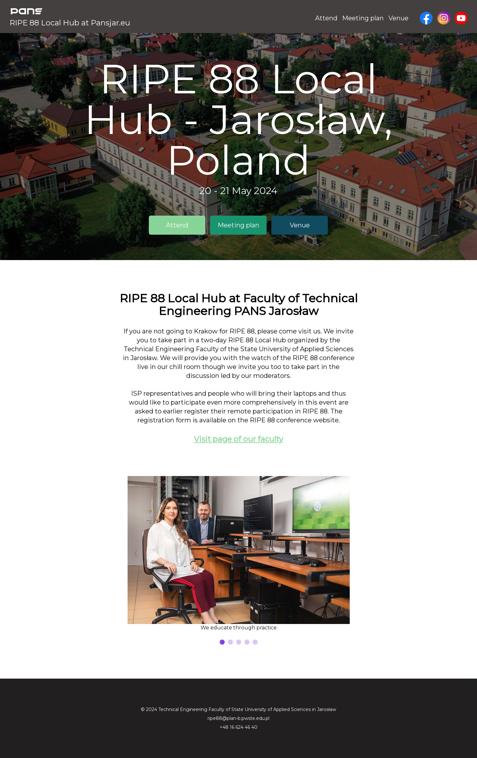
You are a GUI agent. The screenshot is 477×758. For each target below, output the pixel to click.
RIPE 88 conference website (294, 420)
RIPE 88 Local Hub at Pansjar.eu (70, 22)
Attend (326, 18)
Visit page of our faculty (238, 439)
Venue (398, 18)
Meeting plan (363, 18)
